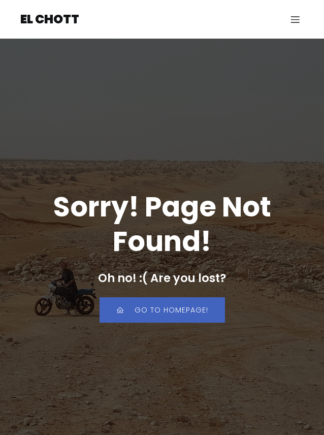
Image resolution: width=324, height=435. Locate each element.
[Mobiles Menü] (295, 19)
